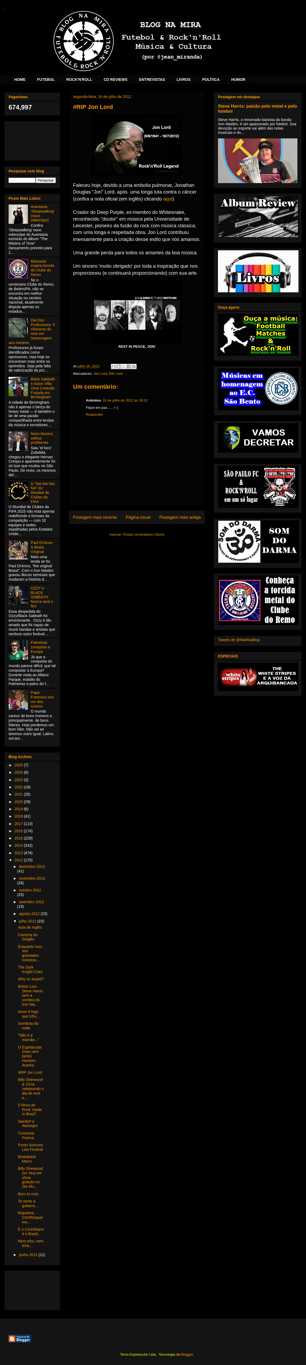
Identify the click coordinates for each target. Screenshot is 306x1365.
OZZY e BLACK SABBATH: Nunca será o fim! (42, 597)
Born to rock (28, 1194)
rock (119, 374)
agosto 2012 (30, 914)
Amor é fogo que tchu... (28, 1013)
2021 (19, 794)
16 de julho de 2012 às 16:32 (125, 400)
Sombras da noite (28, 1025)
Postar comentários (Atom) (144, 534)
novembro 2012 (32, 878)
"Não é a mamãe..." (28, 1037)
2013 (19, 853)
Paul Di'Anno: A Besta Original (42, 547)
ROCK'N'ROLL (79, 79)
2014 (19, 845)
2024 (19, 772)
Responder (94, 415)
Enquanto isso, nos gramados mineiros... (30, 953)
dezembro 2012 (32, 866)
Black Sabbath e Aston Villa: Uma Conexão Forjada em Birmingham (43, 388)
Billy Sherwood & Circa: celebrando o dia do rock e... (31, 1088)
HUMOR (238, 79)
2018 (19, 816)
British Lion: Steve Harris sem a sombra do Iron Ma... (30, 995)
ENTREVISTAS (152, 79)
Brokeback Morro (27, 1159)
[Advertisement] (32, 140)
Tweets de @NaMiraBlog (239, 640)
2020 (19, 802)
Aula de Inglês (30, 927)
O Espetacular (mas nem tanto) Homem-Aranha (30, 1056)
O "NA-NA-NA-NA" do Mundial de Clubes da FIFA (43, 493)
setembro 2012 (31, 902)
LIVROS (184, 79)
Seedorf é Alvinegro (28, 1123)
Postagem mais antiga (180, 517)
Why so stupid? (31, 979)
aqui (167, 199)
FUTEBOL (46, 79)
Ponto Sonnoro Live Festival (30, 1147)
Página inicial (138, 517)
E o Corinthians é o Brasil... (31, 1231)
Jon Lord (100, 374)
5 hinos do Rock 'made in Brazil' (30, 1109)
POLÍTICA (211, 79)
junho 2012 (28, 1255)
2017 (19, 824)
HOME (20, 79)
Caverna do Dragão (27, 937)
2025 (19, 765)
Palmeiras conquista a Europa (40, 647)
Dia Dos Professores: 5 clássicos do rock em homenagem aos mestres (32, 331)
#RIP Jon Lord (30, 1072)
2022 (19, 787)
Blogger (187, 1354)
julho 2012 (28, 921)
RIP (111, 374)
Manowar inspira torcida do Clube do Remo (42, 268)
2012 (19, 860)
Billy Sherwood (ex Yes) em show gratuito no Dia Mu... (30, 1177)
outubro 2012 (30, 890)
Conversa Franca (26, 1135)
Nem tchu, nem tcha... (30, 1243)
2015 (19, 838)
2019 (19, 809)
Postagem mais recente (95, 517)
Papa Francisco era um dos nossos (42, 699)
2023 (19, 780)
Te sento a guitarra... (28, 1203)
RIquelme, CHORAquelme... (30, 1217)
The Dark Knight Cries (30, 969)
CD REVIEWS (116, 79)
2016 (19, 831)
